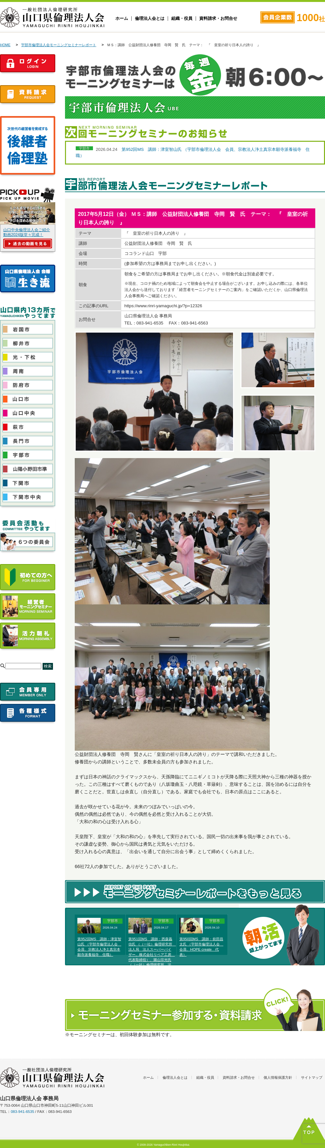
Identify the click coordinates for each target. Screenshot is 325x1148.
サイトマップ (311, 1077)
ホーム (121, 18)
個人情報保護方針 (278, 1077)
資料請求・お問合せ (218, 18)
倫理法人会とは (149, 18)
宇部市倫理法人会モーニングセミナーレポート (58, 45)
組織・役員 (181, 18)
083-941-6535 (22, 1112)
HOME (5, 45)
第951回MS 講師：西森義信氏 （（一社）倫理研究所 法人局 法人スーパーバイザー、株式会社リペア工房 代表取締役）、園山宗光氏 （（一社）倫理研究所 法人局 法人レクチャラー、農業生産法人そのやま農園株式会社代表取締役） (152, 959)
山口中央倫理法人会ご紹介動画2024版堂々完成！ (26, 232)
